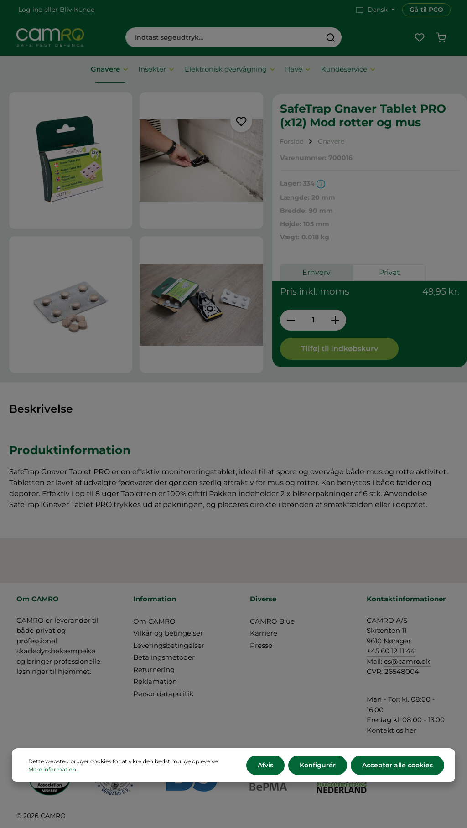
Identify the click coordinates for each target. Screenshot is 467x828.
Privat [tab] (389, 272)
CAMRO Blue (272, 621)
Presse (261, 645)
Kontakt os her (391, 730)
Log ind (30, 9)
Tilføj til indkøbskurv (339, 348)
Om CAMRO (154, 621)
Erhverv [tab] (316, 272)
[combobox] (223, 37)
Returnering (154, 669)
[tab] (41, 409)
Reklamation (155, 681)
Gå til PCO (426, 9)
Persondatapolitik (163, 693)
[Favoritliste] (419, 37)
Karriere (263, 633)
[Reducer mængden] (290, 320)
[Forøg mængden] (335, 320)
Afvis (265, 765)
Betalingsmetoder (164, 657)
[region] (136, 232)
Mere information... (54, 769)
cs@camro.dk (407, 661)
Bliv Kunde (77, 9)
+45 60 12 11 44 (391, 651)
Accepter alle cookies (397, 765)
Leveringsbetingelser (168, 645)
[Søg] (331, 37)
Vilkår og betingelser (168, 633)
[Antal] (313, 320)
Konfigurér (318, 765)
